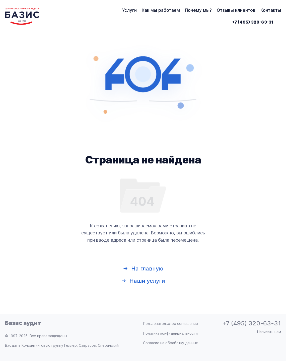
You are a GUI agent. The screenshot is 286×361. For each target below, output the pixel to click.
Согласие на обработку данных (170, 343)
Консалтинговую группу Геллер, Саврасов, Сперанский (70, 345)
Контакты (270, 10)
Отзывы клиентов (236, 10)
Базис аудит (23, 323)
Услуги (129, 10)
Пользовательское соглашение (170, 323)
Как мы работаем (161, 10)
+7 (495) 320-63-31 (252, 22)
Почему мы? (198, 10)
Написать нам (269, 332)
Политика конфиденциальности (170, 333)
